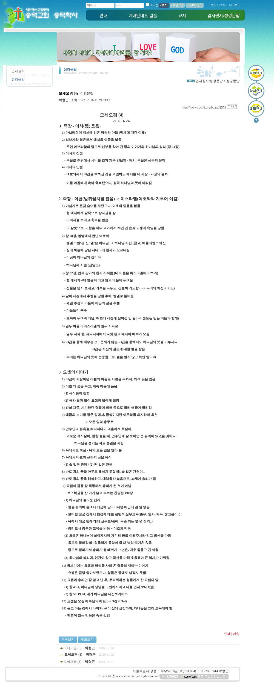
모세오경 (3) (72, 662)
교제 (182, 15)
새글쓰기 (87, 639)
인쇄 (227, 634)
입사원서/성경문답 (223, 15)
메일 (236, 634)
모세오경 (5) (72, 648)
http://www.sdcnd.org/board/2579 (204, 107)
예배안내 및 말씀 (143, 15)
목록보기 (68, 639)
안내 (103, 15)
